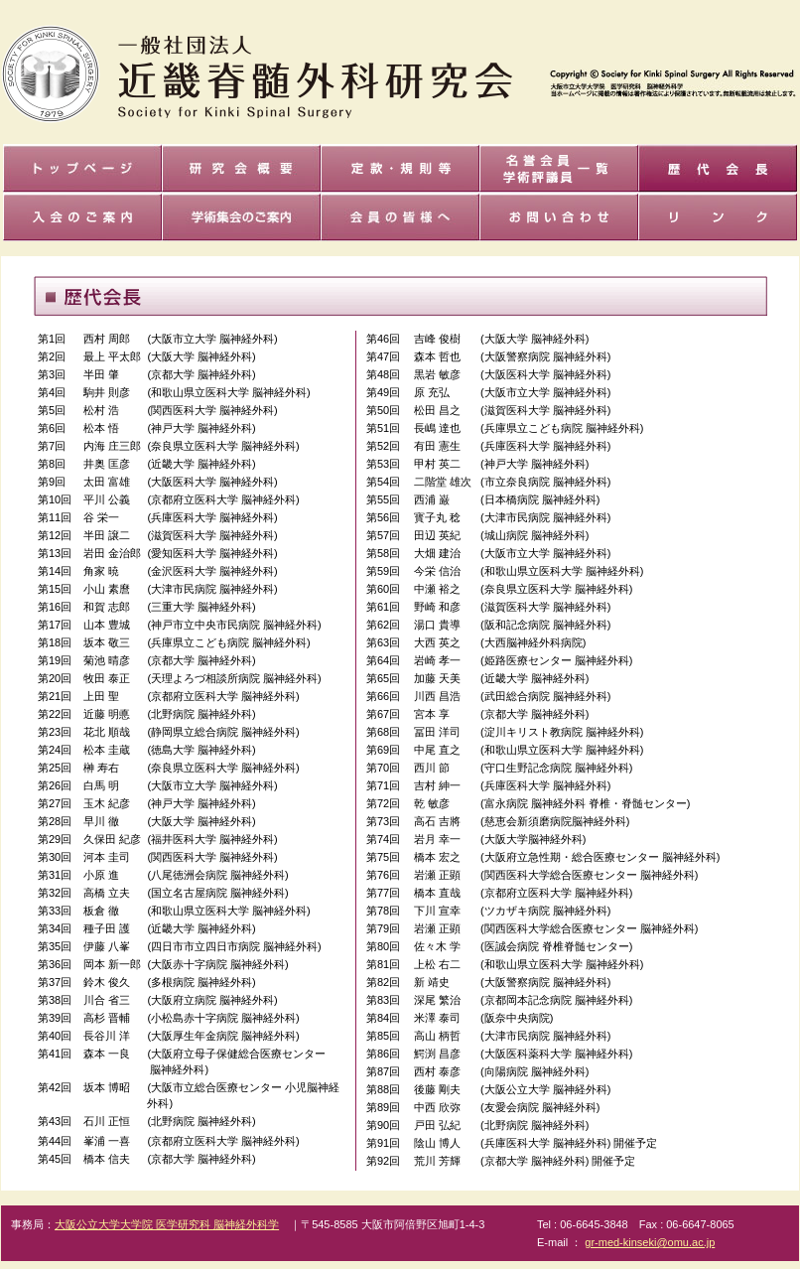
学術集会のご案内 (241, 217)
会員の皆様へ (400, 217)
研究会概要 (241, 168)
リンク (717, 217)
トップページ (82, 168)
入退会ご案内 (82, 217)
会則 (400, 168)
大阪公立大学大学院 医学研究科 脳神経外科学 (167, 1224)
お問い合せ (558, 217)
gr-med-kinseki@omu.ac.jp (650, 1242)
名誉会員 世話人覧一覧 (558, 168)
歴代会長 (717, 168)
